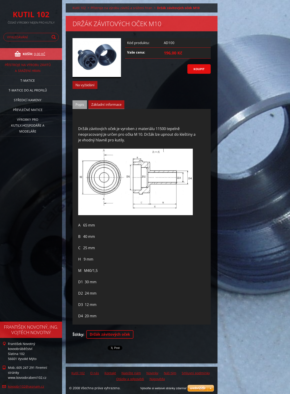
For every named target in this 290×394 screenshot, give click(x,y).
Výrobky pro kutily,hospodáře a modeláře (27, 125)
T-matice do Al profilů (28, 90)
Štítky (77, 334)
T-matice (27, 80)
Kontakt (110, 373)
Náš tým (170, 373)
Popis (79, 104)
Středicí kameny (27, 100)
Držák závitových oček (110, 334)
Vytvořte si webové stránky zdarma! (163, 388)
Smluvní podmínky (196, 373)
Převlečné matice (28, 110)
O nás (94, 373)
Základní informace (106, 104)
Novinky (152, 373)
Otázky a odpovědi (130, 379)
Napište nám (131, 373)
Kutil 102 (79, 8)
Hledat (54, 37)
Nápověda (157, 379)
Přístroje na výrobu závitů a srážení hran (28, 68)
